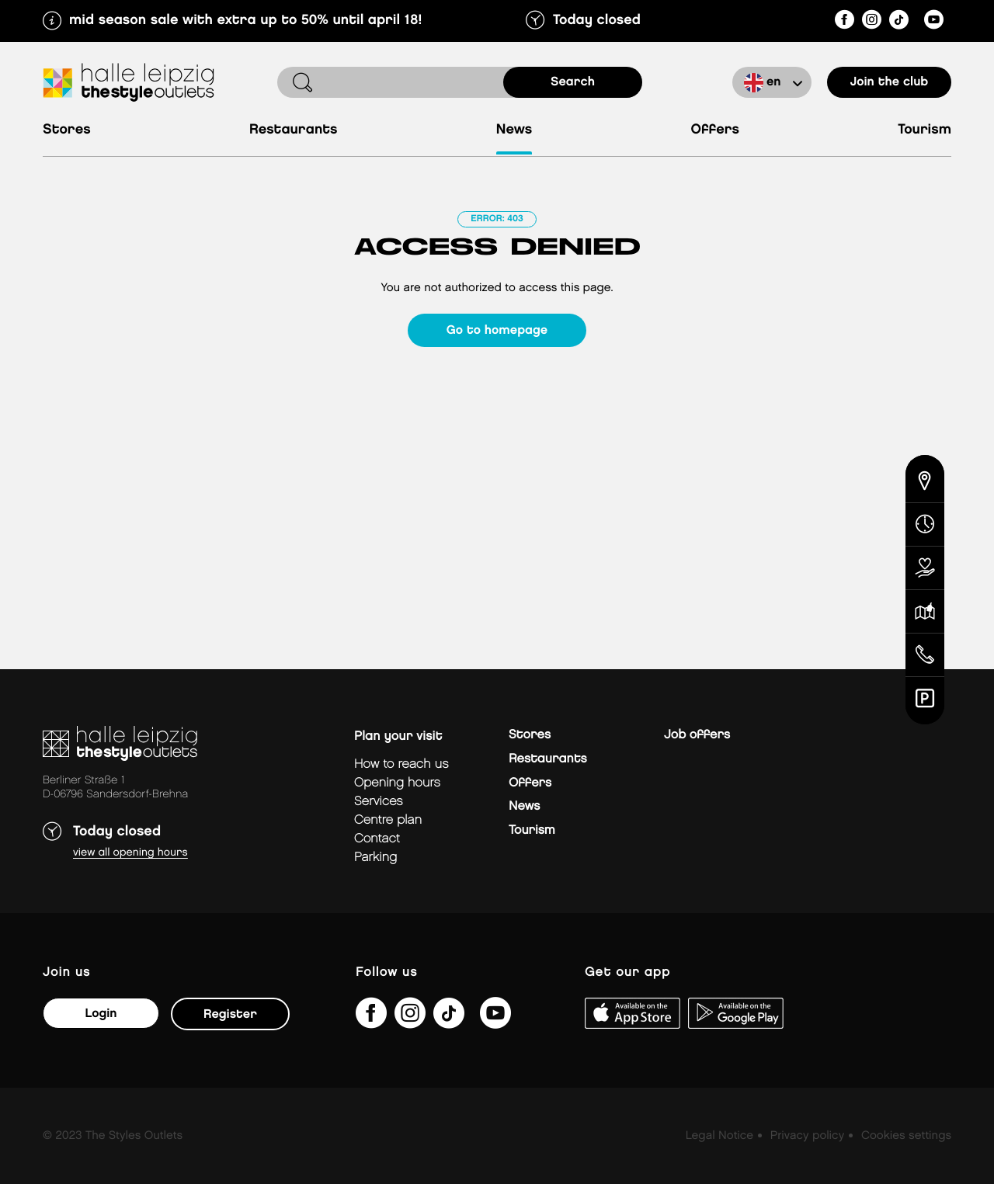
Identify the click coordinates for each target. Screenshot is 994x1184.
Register (230, 1014)
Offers (715, 130)
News (514, 130)
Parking (375, 857)
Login (100, 1013)
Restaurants (293, 130)
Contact (377, 839)
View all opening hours (130, 853)
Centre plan (388, 820)
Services (378, 801)
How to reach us (401, 764)
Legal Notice (719, 1135)
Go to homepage (497, 330)
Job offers (697, 735)
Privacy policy (807, 1135)
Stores (67, 130)
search (573, 82)
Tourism (924, 130)
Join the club (889, 82)
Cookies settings (906, 1135)
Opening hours (397, 783)
